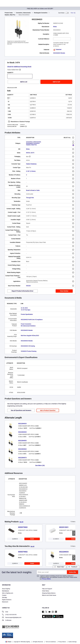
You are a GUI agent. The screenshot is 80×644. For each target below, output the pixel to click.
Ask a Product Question (47, 410)
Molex (55, 26)
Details (32, 539)
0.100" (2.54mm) (31, 171)
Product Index (9, 12)
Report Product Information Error (22, 291)
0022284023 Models (59, 53)
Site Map (4, 597)
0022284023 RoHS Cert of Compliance (31, 319)
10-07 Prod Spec (25, 310)
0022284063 (22, 449)
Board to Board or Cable (32, 190)
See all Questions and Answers (21, 410)
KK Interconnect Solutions (28, 326)
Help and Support (47, 588)
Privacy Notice (46, 579)
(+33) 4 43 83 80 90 (9, 615)
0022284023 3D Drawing (28, 346)
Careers (4, 595)
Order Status (45, 591)
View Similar (64, 291)
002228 (28, 285)
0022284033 (22, 423)
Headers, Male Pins (10, 15)
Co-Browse (6, 620)
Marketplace (5, 591)
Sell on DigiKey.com (7, 593)
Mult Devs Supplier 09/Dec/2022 (30, 335)
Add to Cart (56, 82)
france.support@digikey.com (11, 618)
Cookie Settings (72, 641)
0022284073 (22, 457)
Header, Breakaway (31, 164)
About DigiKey (6, 588)
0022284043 (22, 432)
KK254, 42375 (30, 152)
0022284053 (22, 440)
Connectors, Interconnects (23, 12)
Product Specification (27, 314)
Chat (5, 612)
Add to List (23, 82)
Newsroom (5, 602)
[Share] (73, 13)
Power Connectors (26, 324)
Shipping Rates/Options (48, 593)
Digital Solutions (6, 599)
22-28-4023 (24, 308)
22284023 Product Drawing (28, 351)
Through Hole (30, 197)
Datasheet (57, 49)
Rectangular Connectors (40, 12)
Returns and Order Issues (49, 595)
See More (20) (40, 465)
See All (21, 522)
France (8, 641)
